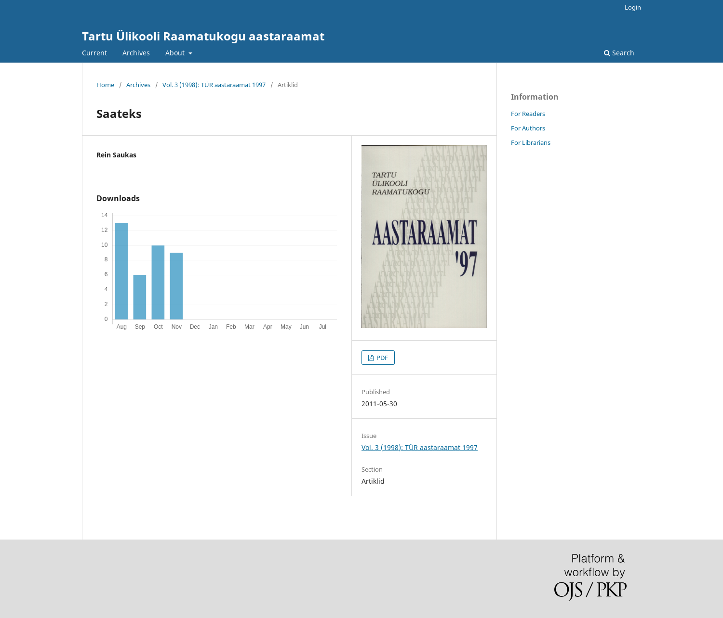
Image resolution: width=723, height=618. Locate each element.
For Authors (528, 128)
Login (633, 7)
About (176, 52)
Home (105, 84)
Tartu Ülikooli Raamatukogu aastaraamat (203, 36)
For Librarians (530, 142)
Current (94, 52)
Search (619, 52)
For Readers (528, 113)
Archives (136, 52)
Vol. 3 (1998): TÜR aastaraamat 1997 (214, 84)
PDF (381, 357)
